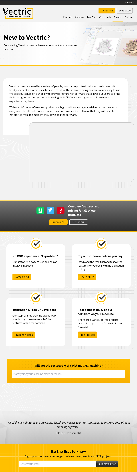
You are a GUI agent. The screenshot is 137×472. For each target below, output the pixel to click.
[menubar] (130, 2)
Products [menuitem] (67, 17)
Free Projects (87, 334)
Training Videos (23, 334)
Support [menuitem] (118, 17)
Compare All (58, 222)
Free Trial (92, 17)
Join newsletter (107, 464)
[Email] (57, 464)
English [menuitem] (130, 2)
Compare (79, 17)
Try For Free (107, 10)
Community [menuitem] (105, 17)
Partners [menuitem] (129, 17)
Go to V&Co (125, 10)
